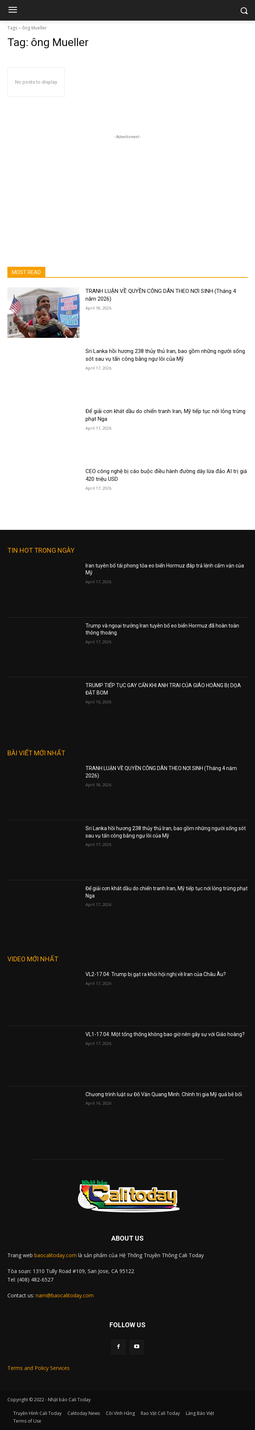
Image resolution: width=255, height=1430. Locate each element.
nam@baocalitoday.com (65, 1295)
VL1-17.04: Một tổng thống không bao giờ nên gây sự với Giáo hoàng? (165, 1034)
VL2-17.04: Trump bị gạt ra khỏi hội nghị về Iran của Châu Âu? (155, 974)
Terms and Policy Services (38, 1367)
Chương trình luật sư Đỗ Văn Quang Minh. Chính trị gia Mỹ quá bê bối (163, 1094)
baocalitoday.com (55, 1255)
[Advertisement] (127, 187)
